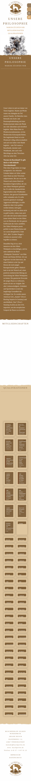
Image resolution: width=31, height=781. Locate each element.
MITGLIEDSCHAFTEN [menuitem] (15, 30)
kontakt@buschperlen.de (15, 745)
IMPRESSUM (15, 755)
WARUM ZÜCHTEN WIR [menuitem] (15, 27)
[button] (9, 429)
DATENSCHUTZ (15, 757)
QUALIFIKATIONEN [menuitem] (15, 33)
